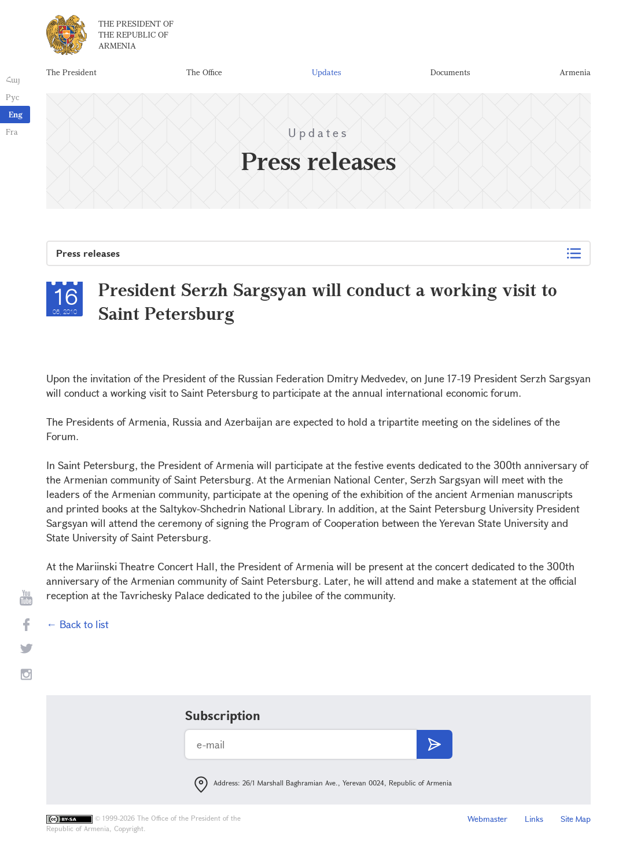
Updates (326, 72)
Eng (16, 114)
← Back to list (77, 624)
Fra (12, 131)
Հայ (13, 79)
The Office (204, 72)
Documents (450, 72)
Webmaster (487, 818)
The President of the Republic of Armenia (136, 34)
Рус (12, 96)
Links (534, 818)
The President (71, 72)
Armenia (575, 72)
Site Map (576, 818)
